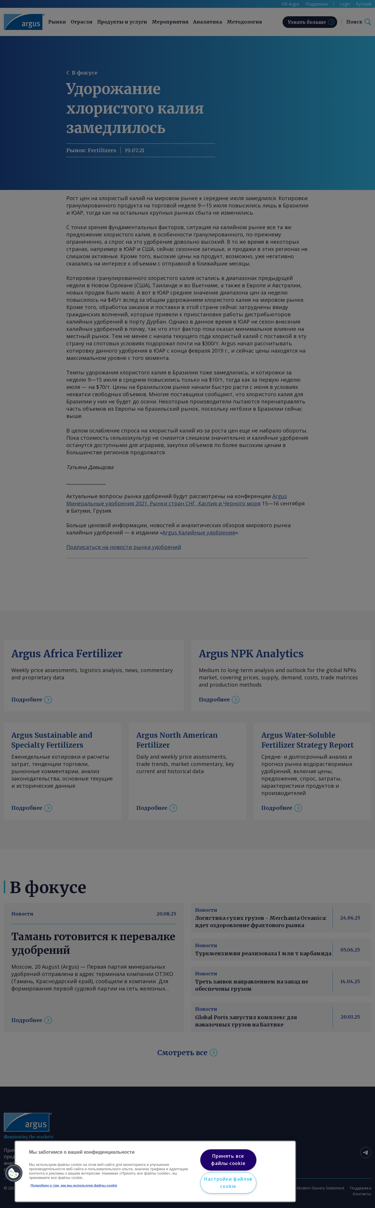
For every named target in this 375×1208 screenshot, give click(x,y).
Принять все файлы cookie (228, 1160)
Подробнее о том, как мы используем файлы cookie (74, 1185)
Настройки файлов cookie (228, 1183)
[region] (155, 1171)
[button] (13, 1173)
